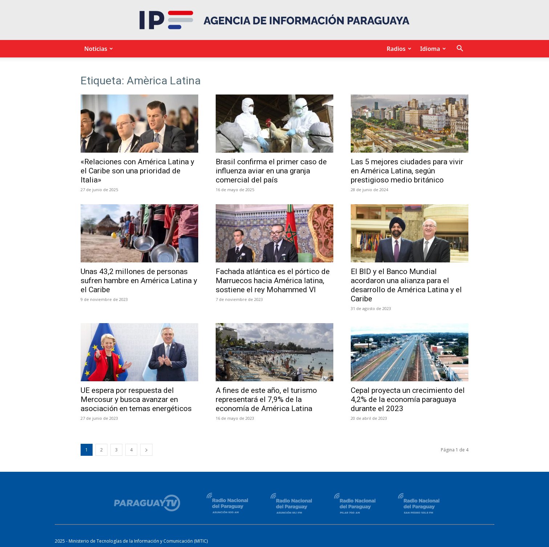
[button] (459, 49)
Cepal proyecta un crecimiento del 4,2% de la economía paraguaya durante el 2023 (408, 399)
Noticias (97, 49)
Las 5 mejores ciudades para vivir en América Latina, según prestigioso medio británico (407, 170)
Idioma (432, 49)
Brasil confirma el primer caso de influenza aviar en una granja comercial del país (271, 170)
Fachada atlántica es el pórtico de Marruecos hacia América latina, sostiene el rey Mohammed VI (273, 280)
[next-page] (146, 450)
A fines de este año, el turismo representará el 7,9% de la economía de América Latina (266, 399)
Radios (398, 49)
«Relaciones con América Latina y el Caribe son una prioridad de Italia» (137, 170)
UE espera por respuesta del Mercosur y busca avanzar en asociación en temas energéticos (136, 399)
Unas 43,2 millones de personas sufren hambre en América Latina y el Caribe (139, 280)
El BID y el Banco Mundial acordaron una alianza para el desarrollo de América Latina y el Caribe (406, 285)
